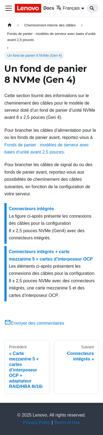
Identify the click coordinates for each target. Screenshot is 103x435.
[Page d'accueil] (9, 25)
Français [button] (68, 8)
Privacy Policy (37, 422)
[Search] (93, 8)
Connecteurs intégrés (31, 208)
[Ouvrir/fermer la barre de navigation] (8, 8)
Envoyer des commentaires (34, 323)
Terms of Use (67, 422)
